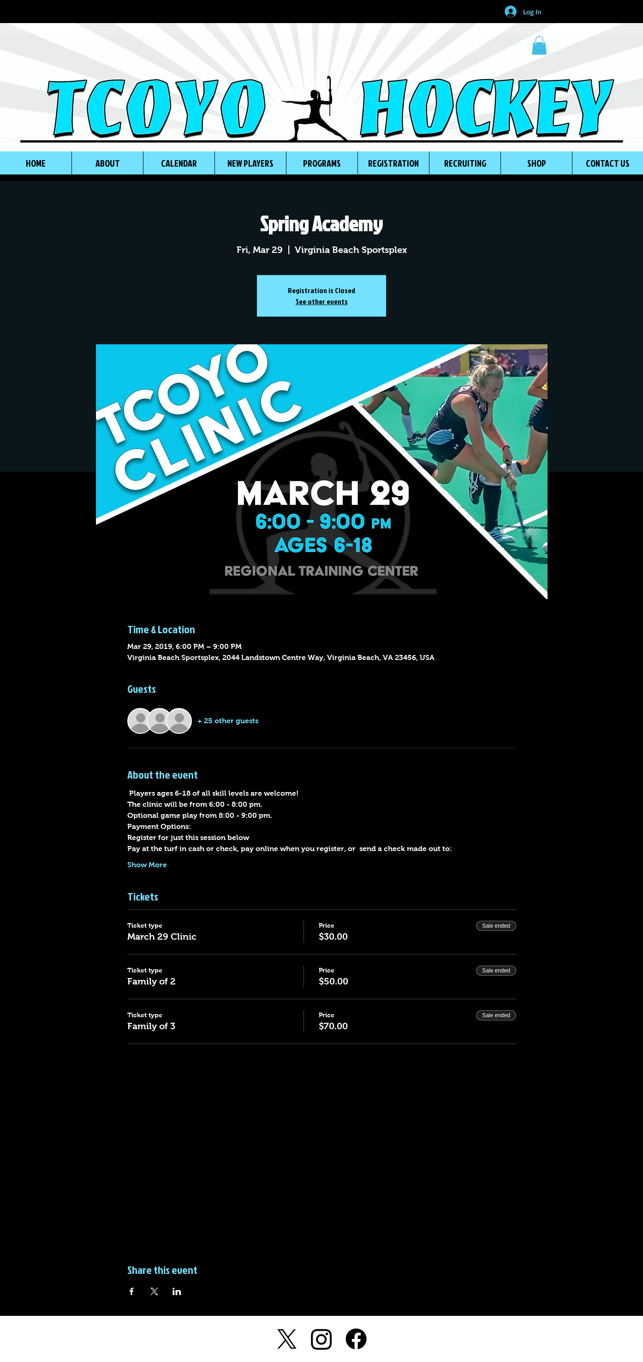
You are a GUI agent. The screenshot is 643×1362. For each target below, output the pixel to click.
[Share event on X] (154, 1291)
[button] (539, 45)
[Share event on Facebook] (131, 1291)
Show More (147, 865)
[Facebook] (356, 1339)
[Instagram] (321, 1339)
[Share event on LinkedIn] (177, 1291)
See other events (322, 301)
